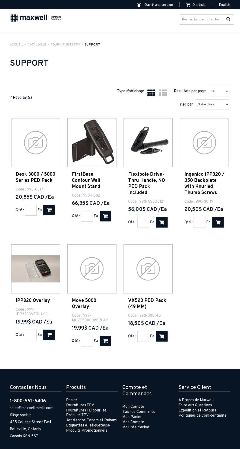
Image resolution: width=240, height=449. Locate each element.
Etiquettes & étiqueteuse (88, 425)
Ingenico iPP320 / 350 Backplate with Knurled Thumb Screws (204, 183)
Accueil (16, 45)
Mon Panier (132, 417)
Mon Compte (133, 406)
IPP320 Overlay (33, 301)
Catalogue (37, 45)
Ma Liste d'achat (136, 427)
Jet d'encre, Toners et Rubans (91, 420)
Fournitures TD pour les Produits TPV (86, 413)
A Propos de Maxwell (196, 400)
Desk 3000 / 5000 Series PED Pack (35, 177)
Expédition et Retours (197, 410)
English (224, 5)
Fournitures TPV (80, 405)
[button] (196, 5)
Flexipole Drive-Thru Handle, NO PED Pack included (146, 183)
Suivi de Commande (138, 412)
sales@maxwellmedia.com (31, 408)
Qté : (20, 210)
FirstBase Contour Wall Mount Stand (86, 180)
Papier (71, 400)
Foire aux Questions (195, 405)
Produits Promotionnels (86, 430)
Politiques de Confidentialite (203, 415)
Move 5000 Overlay (84, 304)
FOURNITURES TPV (65, 45)
